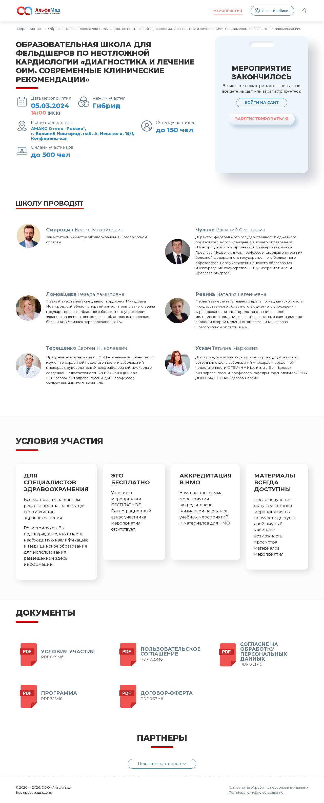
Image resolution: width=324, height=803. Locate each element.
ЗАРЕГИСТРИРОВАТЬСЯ (261, 119)
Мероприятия (227, 11)
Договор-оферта (166, 693)
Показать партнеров (162, 763)
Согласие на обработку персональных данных (268, 787)
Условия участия (68, 651)
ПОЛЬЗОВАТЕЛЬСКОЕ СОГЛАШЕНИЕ (170, 651)
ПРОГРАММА (59, 693)
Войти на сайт (262, 102)
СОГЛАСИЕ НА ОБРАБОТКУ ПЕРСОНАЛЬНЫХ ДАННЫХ (263, 651)
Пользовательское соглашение (256, 792)
